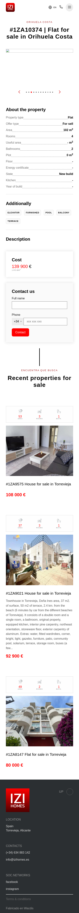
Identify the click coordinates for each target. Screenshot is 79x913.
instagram (12, 888)
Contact (20, 332)
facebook (12, 881)
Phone (16, 314)
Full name (18, 298)
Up (66, 791)
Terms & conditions (18, 899)
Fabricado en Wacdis (20, 908)
